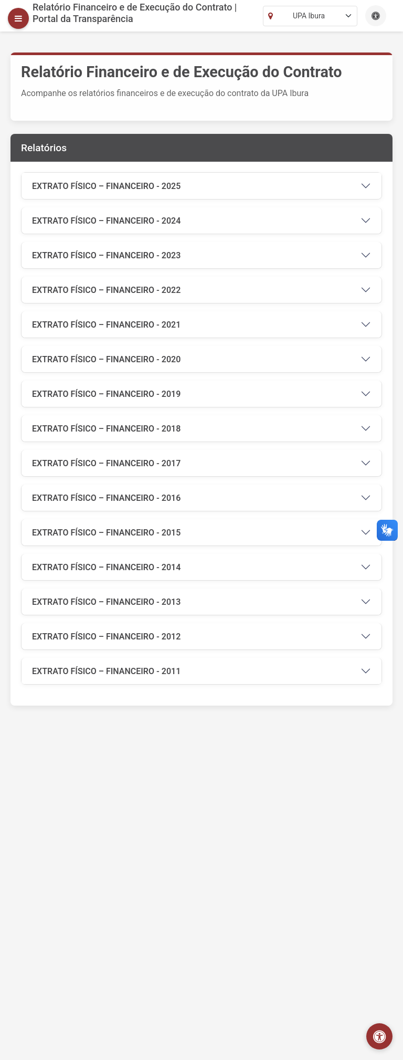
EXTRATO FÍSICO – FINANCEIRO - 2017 (106, 463)
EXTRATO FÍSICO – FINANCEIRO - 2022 (106, 290)
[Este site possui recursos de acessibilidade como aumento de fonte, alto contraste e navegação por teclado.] (375, 15)
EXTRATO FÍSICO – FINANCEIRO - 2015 (106, 533)
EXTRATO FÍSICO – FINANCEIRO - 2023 (106, 255)
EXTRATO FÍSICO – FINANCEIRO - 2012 (106, 637)
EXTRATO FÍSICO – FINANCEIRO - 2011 (106, 671)
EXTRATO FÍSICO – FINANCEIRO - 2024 (106, 221)
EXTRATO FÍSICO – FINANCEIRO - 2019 (106, 394)
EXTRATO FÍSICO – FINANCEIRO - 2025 (106, 186)
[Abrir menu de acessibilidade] (379, 1036)
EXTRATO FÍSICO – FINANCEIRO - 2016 (106, 498)
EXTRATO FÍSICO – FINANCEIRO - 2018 (106, 429)
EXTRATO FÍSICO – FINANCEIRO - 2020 (106, 359)
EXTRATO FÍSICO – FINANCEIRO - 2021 (106, 325)
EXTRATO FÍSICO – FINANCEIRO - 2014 (106, 567)
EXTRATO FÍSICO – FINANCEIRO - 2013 (106, 602)
